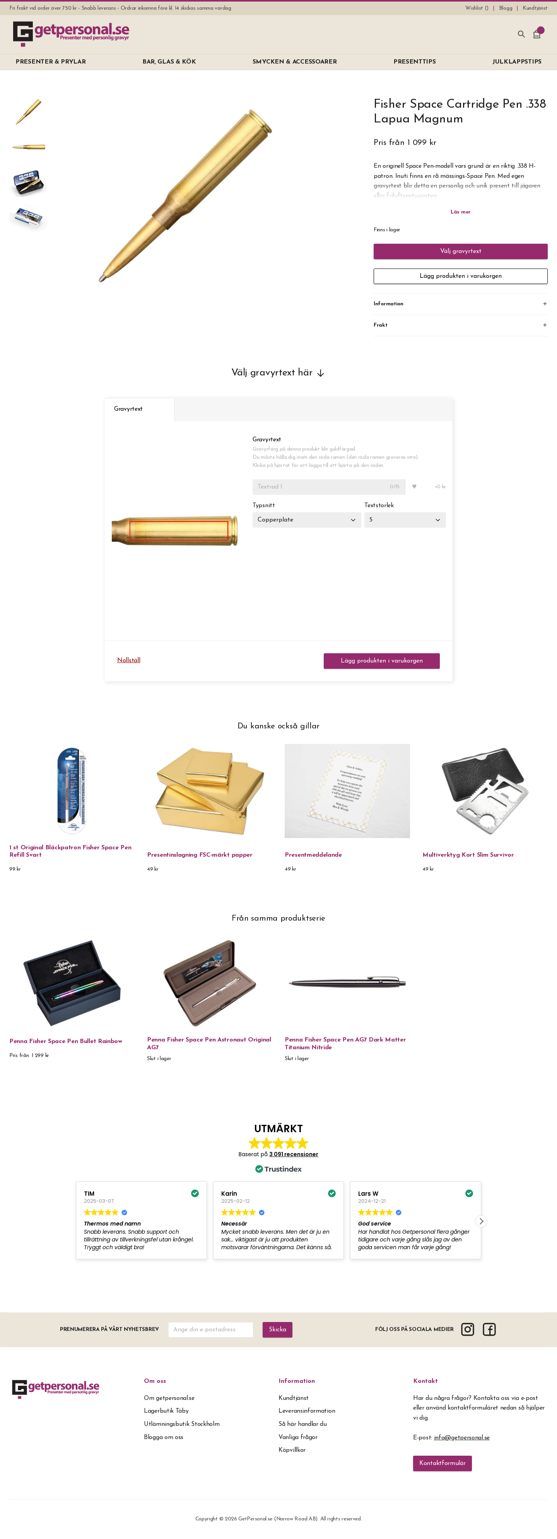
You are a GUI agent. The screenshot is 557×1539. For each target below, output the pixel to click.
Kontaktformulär (442, 1463)
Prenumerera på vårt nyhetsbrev (109, 1329)
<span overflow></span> (278, 1198)
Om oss (155, 1381)
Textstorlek (379, 506)
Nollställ (128, 661)
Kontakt (425, 1381)
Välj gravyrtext (461, 251)
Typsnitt (264, 506)
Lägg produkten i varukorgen (461, 276)
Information (296, 1381)
